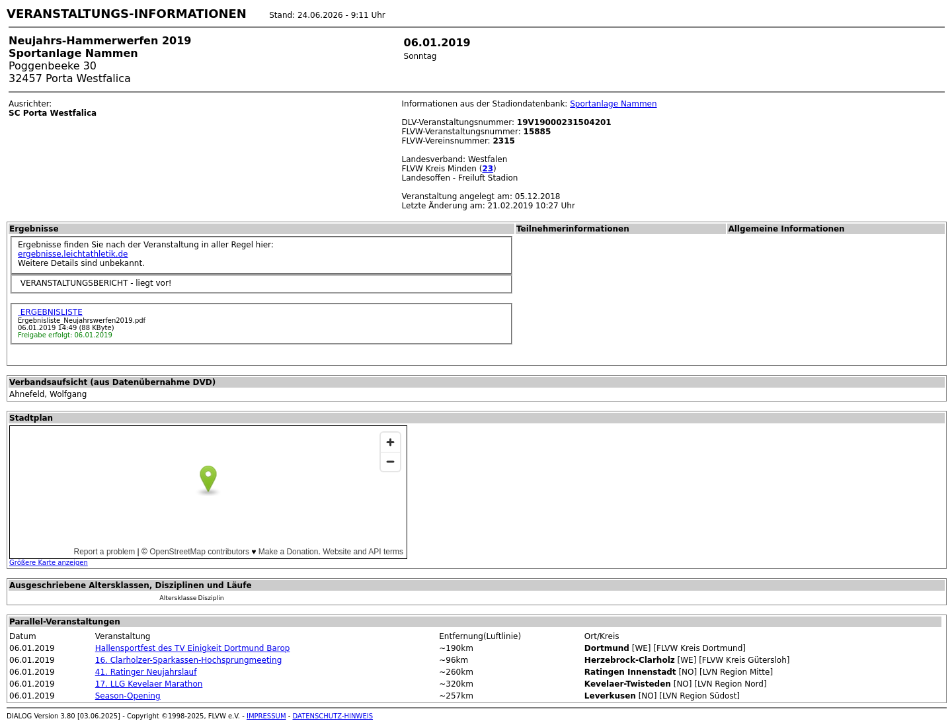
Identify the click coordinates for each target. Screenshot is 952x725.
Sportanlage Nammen (613, 103)
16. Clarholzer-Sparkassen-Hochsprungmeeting (188, 660)
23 (487, 168)
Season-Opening (128, 696)
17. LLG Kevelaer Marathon (149, 684)
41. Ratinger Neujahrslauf (146, 672)
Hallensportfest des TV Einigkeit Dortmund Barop (192, 648)
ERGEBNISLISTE (50, 312)
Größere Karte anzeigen (48, 562)
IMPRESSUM (266, 716)
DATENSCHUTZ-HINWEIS (333, 716)
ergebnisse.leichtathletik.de (73, 254)
